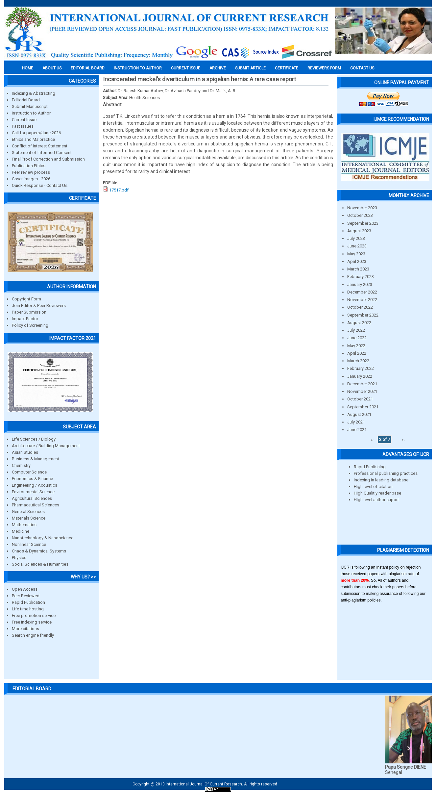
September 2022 (362, 315)
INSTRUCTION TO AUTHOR (138, 68)
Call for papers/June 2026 (36, 132)
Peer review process (31, 172)
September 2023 (362, 223)
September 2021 (362, 406)
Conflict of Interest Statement (39, 145)
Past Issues (23, 126)
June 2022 (357, 337)
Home (27, 68)
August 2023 (359, 230)
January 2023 (359, 284)
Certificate (286, 68)
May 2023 (356, 253)
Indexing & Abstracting (33, 93)
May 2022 (356, 345)
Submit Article (250, 68)
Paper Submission (29, 312)
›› (403, 439)
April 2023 (356, 261)
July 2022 (356, 330)
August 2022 (359, 322)
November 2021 (362, 391)
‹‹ (372, 439)
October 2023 (360, 215)
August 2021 (359, 414)
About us (51, 68)
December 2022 (362, 292)
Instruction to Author (31, 113)
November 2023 (362, 207)
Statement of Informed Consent (42, 152)
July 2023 (356, 238)
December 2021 (362, 383)
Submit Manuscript (30, 106)
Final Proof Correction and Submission (48, 159)
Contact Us (362, 68)
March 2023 (358, 269)
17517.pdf (119, 190)
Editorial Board (26, 99)
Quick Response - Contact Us (39, 185)
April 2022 (356, 353)
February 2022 (360, 368)
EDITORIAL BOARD (88, 68)
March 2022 (358, 360)
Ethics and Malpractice (33, 139)
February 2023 (360, 276)
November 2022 (362, 299)
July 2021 (356, 422)
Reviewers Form (324, 68)
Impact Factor (25, 318)
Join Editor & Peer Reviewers (39, 305)
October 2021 (360, 398)
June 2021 (357, 429)
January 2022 (359, 376)
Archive (217, 68)
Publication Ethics (28, 165)
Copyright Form (26, 298)
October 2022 (360, 307)
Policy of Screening (30, 325)
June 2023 (357, 245)
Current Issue (185, 68)
